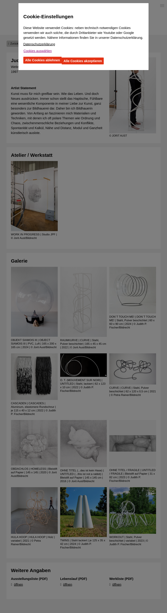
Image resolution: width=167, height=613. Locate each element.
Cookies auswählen (37, 51)
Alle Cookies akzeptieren (82, 61)
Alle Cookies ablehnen (42, 60)
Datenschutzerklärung (39, 44)
